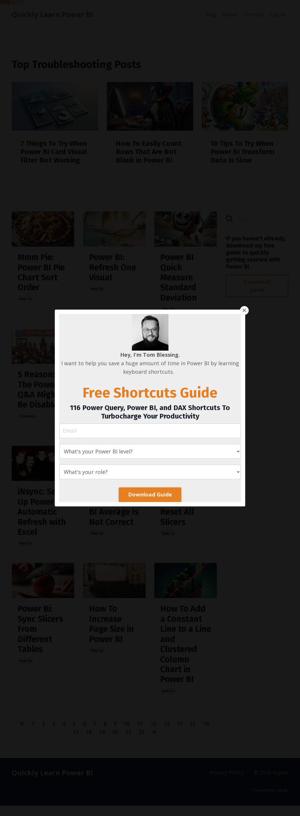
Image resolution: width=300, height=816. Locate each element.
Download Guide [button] (150, 494)
